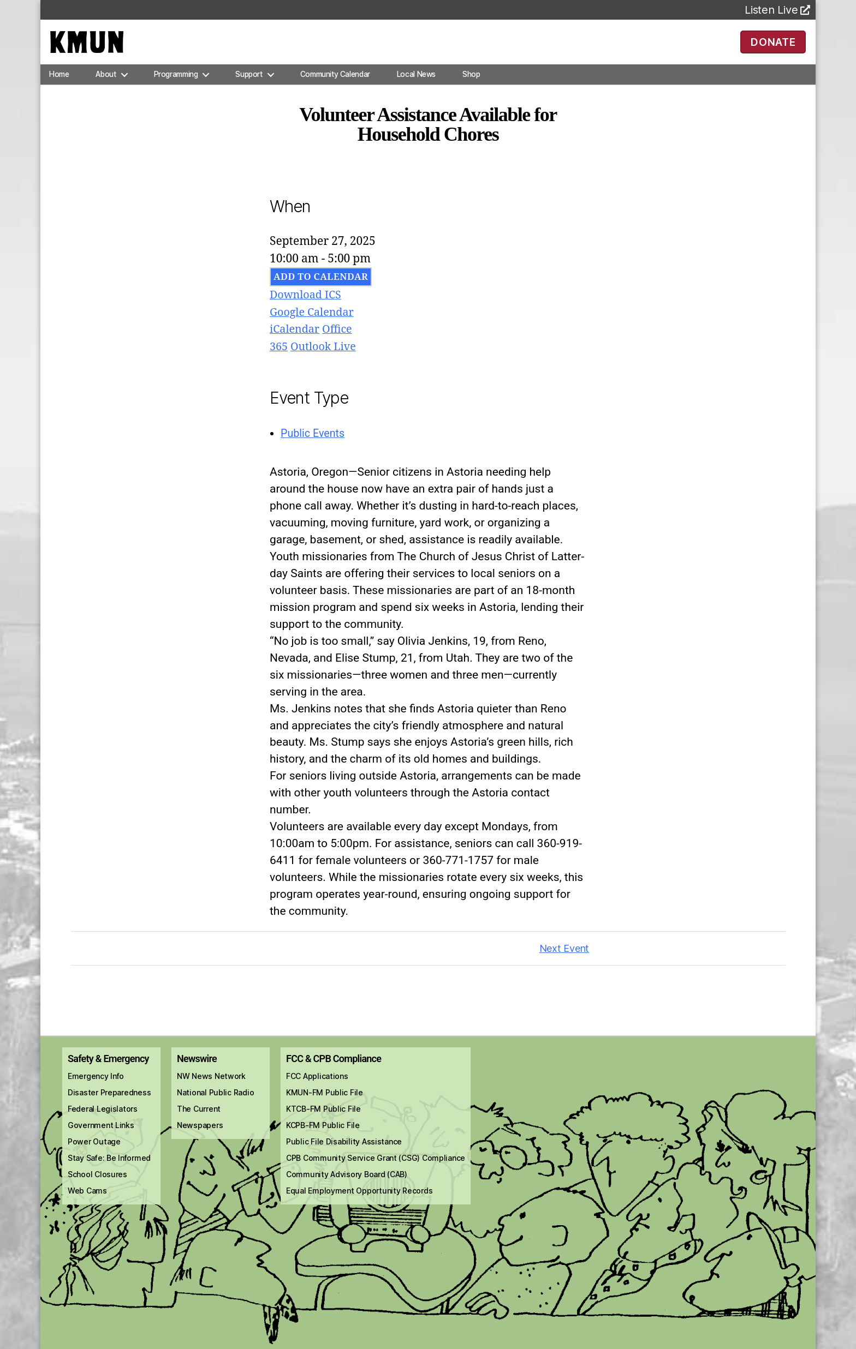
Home (59, 89)
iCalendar (296, 345)
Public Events (315, 448)
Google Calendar (314, 327)
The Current (199, 1124)
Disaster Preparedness (109, 1107)
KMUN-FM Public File (324, 1107)
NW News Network (211, 1091)
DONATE (773, 49)
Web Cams (87, 1205)
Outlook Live (326, 362)
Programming (176, 89)
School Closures (97, 1189)
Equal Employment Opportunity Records (359, 1205)
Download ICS (308, 310)
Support (248, 89)
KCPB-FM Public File (323, 1140)
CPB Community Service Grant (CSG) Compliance (375, 1173)
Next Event (564, 964)
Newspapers (200, 1140)
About (106, 89)
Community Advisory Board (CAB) (346, 1189)
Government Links (101, 1140)
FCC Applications (317, 1091)
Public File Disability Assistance (344, 1156)
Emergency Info (96, 1091)
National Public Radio (215, 1107)
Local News (416, 89)
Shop (471, 89)
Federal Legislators (103, 1124)
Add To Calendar (321, 292)
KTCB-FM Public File (323, 1124)
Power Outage (94, 1156)
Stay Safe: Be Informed (109, 1173)
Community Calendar (335, 89)
